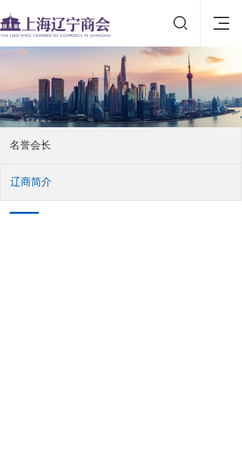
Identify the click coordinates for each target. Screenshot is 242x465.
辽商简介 (31, 181)
